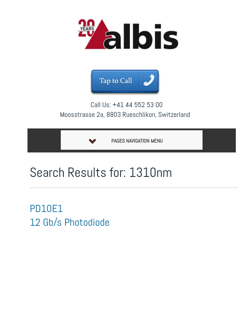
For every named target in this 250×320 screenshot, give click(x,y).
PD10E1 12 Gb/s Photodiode (69, 215)
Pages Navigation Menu (126, 140)
